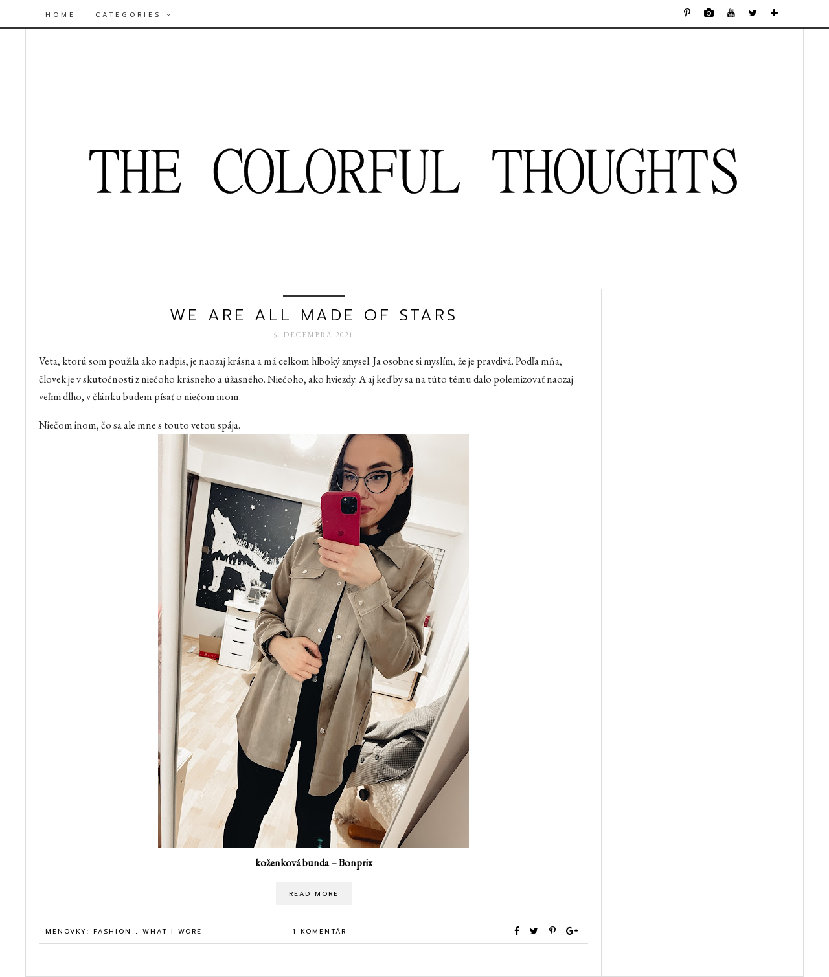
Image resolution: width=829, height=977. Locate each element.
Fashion (114, 931)
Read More (314, 894)
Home (60, 14)
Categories (134, 14)
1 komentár (319, 931)
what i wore (172, 931)
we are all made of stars (314, 315)
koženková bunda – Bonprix (313, 863)
